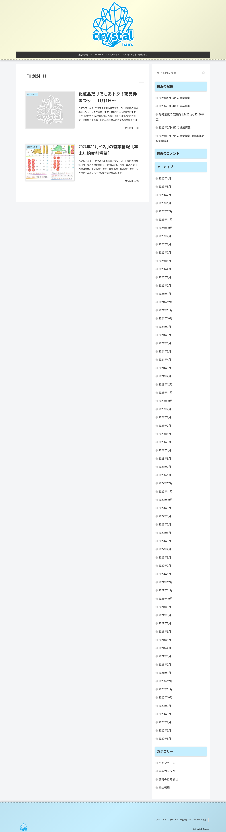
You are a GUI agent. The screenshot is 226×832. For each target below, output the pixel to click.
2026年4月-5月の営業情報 (175, 97)
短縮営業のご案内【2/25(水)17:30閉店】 (180, 117)
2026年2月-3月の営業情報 (175, 127)
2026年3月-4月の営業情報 (175, 106)
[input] (181, 73)
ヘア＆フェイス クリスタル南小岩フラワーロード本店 (180, 819)
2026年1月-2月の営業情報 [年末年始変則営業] (180, 138)
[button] (203, 73)
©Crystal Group (201, 829)
